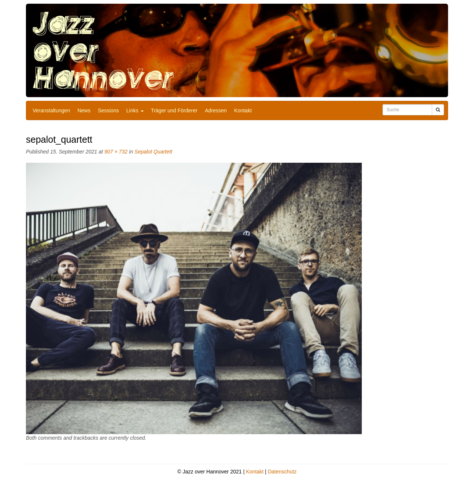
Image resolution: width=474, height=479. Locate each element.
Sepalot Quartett (153, 152)
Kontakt (242, 110)
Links (135, 110)
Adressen (216, 110)
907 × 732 (116, 152)
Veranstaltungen (51, 110)
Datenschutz (282, 472)
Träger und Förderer (174, 110)
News (83, 110)
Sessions (108, 110)
